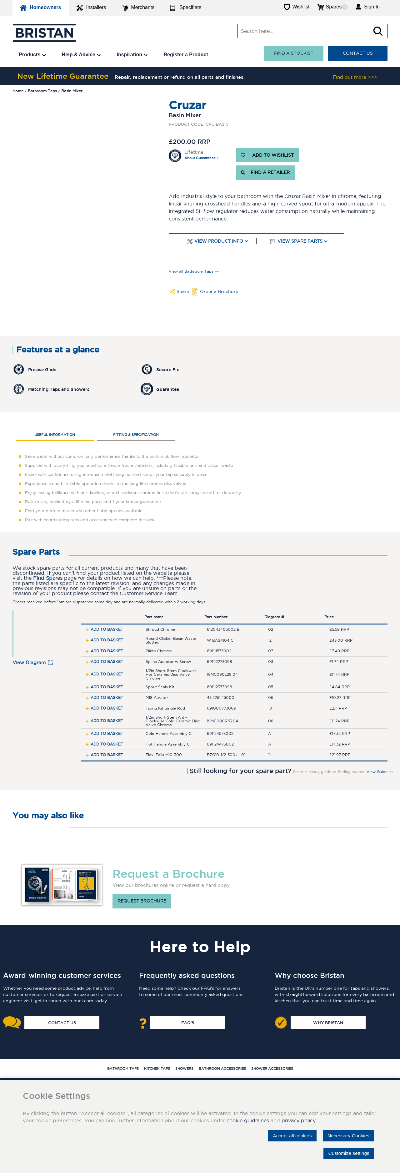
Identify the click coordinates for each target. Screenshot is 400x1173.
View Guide (377, 772)
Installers (91, 8)
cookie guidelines (248, 1120)
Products (32, 54)
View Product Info (218, 241)
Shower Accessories (272, 1068)
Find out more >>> (355, 77)
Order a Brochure (219, 291)
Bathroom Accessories (222, 1068)
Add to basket (107, 629)
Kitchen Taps (157, 1068)
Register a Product (185, 54)
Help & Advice (81, 54)
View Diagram (29, 662)
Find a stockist (293, 53)
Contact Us (358, 53)
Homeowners (40, 8)
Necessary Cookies (347, 1135)
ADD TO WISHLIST (267, 155)
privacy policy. (299, 1120)
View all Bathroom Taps (191, 271)
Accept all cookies (290, 1135)
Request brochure (142, 901)
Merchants (138, 8)
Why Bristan (328, 1022)
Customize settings (348, 1153)
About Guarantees (199, 158)
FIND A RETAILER (265, 172)
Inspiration (132, 54)
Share (183, 291)
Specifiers (185, 8)
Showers (184, 1068)
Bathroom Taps (123, 1068)
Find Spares (47, 578)
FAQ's (187, 1022)
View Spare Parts (300, 241)
